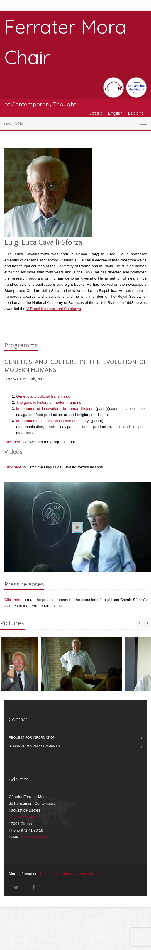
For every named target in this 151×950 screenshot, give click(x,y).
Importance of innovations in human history (55, 408)
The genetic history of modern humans (48, 402)
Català (96, 113)
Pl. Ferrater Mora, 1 (25, 817)
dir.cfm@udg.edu (35, 837)
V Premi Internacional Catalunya (53, 309)
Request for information (32, 737)
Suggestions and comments (34, 746)
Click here (12, 442)
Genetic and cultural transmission (44, 396)
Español (136, 113)
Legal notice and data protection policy (72, 874)
